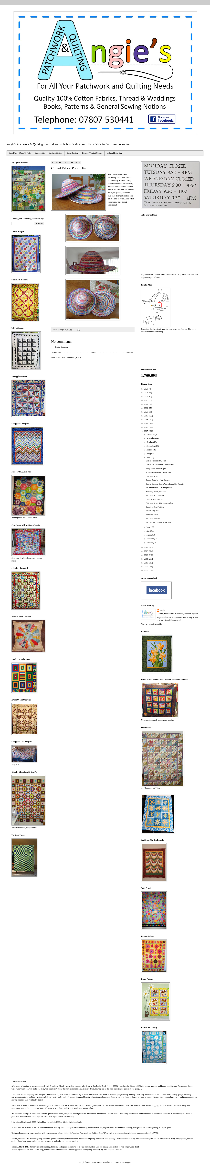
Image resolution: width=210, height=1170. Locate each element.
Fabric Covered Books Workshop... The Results (165, 484)
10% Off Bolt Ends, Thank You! (158, 472)
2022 (146, 404)
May (149, 527)
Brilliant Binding (56, 153)
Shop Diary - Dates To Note (20, 153)
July (148, 454)
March (149, 535)
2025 (146, 392)
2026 (146, 389)
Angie (162, 610)
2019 (146, 416)
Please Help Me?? (153, 511)
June (149, 457)
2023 (146, 400)
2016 (146, 427)
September (151, 446)
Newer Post (56, 353)
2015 (146, 431)
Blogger (127, 1162)
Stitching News (152, 476)
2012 (146, 555)
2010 (146, 563)
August (150, 450)
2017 (146, 423)
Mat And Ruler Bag (114, 153)
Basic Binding (72, 153)
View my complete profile (151, 624)
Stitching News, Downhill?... (157, 491)
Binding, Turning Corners (92, 153)
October (150, 442)
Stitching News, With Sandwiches (159, 503)
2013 (146, 551)
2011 (146, 559)
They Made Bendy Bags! (156, 468)
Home (93, 353)
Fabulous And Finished (155, 495)
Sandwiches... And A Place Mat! (158, 522)
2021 (146, 408)
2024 (146, 396)
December (151, 434)
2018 (146, 419)
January (150, 542)
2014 (146, 547)
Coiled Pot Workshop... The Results (160, 465)
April (149, 531)
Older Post (129, 353)
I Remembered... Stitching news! (159, 488)
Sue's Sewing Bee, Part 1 (156, 499)
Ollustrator (109, 1162)
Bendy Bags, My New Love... (157, 480)
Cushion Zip (40, 153)
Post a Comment (61, 347)
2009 (146, 566)
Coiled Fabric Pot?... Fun (156, 461)
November (151, 438)
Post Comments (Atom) (71, 357)
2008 (146, 570)
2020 (146, 412)
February (150, 539)
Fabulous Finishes (153, 518)
